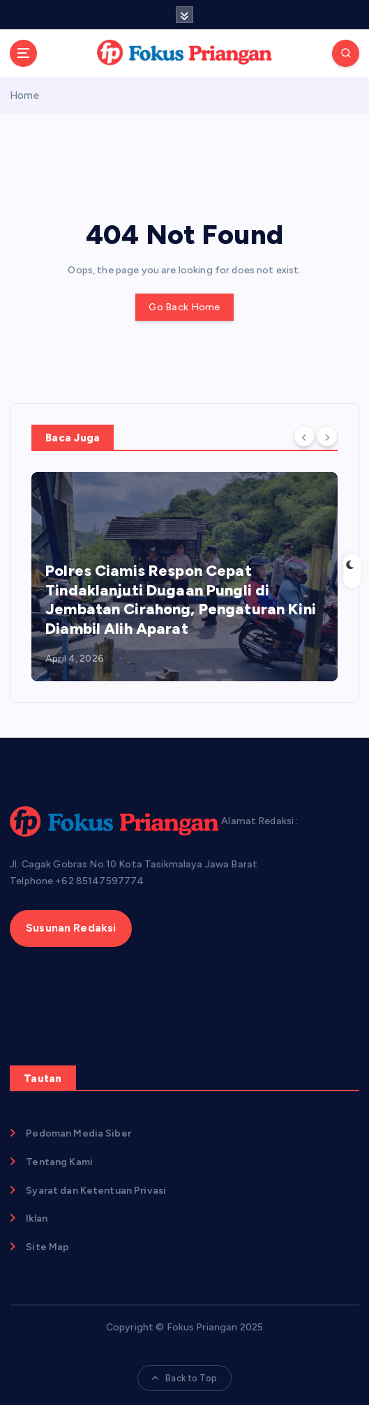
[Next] (327, 436)
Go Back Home (184, 307)
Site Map (47, 1247)
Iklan (36, 1218)
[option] (184, 576)
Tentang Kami (59, 1162)
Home (24, 95)
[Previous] (304, 436)
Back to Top (184, 1378)
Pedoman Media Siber (78, 1133)
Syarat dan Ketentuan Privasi (96, 1191)
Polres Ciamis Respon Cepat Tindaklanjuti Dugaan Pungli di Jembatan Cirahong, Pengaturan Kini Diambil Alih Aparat (180, 599)
